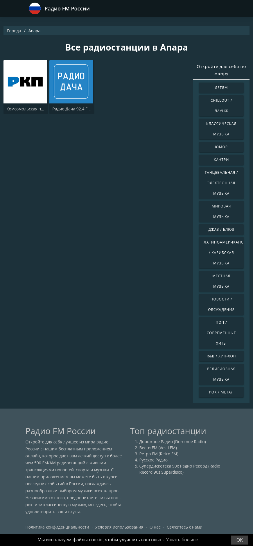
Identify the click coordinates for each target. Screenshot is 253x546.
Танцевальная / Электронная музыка (221, 183)
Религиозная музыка (221, 374)
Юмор (221, 146)
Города (14, 30)
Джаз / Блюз (221, 229)
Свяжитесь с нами (184, 527)
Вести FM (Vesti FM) (158, 447)
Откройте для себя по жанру (221, 69)
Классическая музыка (221, 129)
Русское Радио (153, 460)
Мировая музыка (221, 211)
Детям (221, 87)
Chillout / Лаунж (221, 105)
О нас (155, 527)
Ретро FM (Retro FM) (158, 454)
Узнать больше (182, 539)
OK (239, 540)
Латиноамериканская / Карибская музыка (224, 253)
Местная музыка (221, 281)
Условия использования (119, 527)
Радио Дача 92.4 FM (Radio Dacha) (85, 109)
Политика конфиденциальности (57, 527)
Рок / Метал (221, 392)
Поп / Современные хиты (221, 333)
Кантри (221, 159)
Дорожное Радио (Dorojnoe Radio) (172, 441)
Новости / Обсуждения (221, 304)
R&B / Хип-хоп (221, 356)
